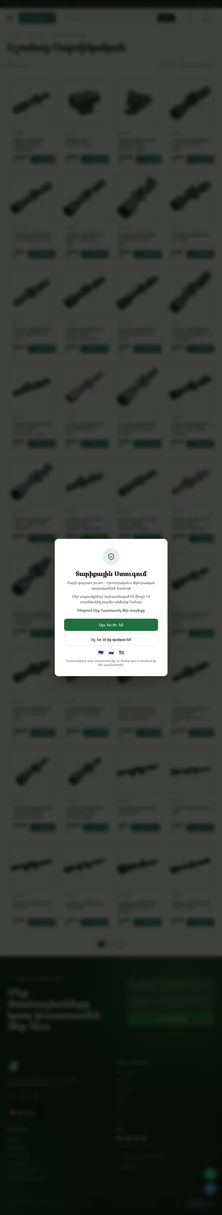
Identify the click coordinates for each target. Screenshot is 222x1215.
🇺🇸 (121, 652)
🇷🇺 (111, 652)
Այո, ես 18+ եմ (111, 624)
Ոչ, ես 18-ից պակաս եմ (111, 639)
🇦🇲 (100, 652)
